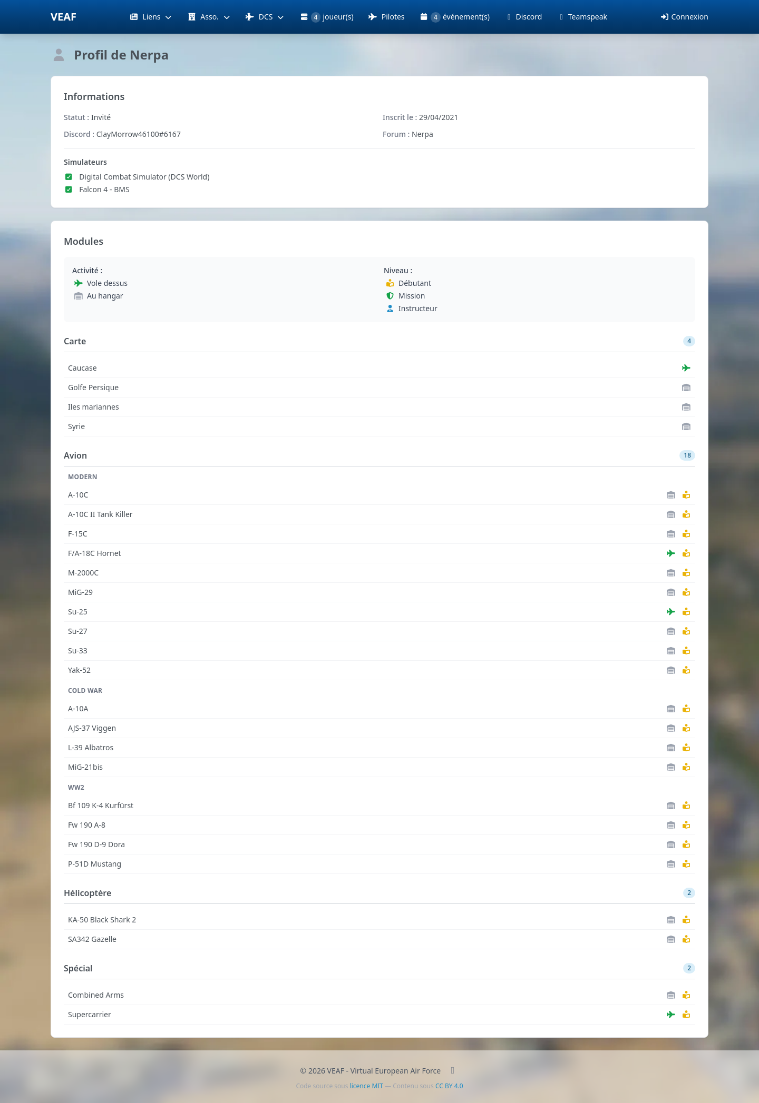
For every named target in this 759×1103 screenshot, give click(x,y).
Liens (150, 17)
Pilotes (386, 17)
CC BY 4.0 (449, 1085)
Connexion (684, 17)
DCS (265, 17)
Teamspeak (582, 17)
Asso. (208, 17)
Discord (523, 17)
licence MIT (366, 1085)
